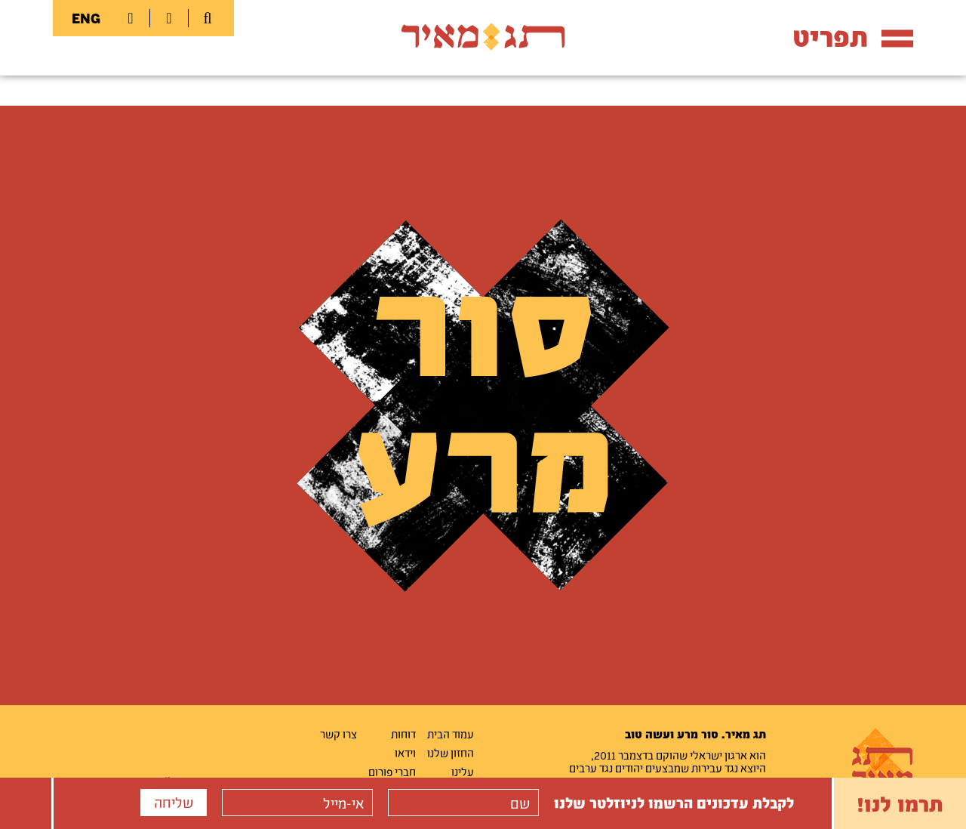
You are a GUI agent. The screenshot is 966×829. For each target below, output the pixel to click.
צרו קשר (338, 734)
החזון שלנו (450, 753)
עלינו (462, 771)
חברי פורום (392, 771)
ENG (86, 18)
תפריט (852, 37)
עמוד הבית (450, 734)
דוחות (403, 734)
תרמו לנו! (900, 803)
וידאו (405, 753)
